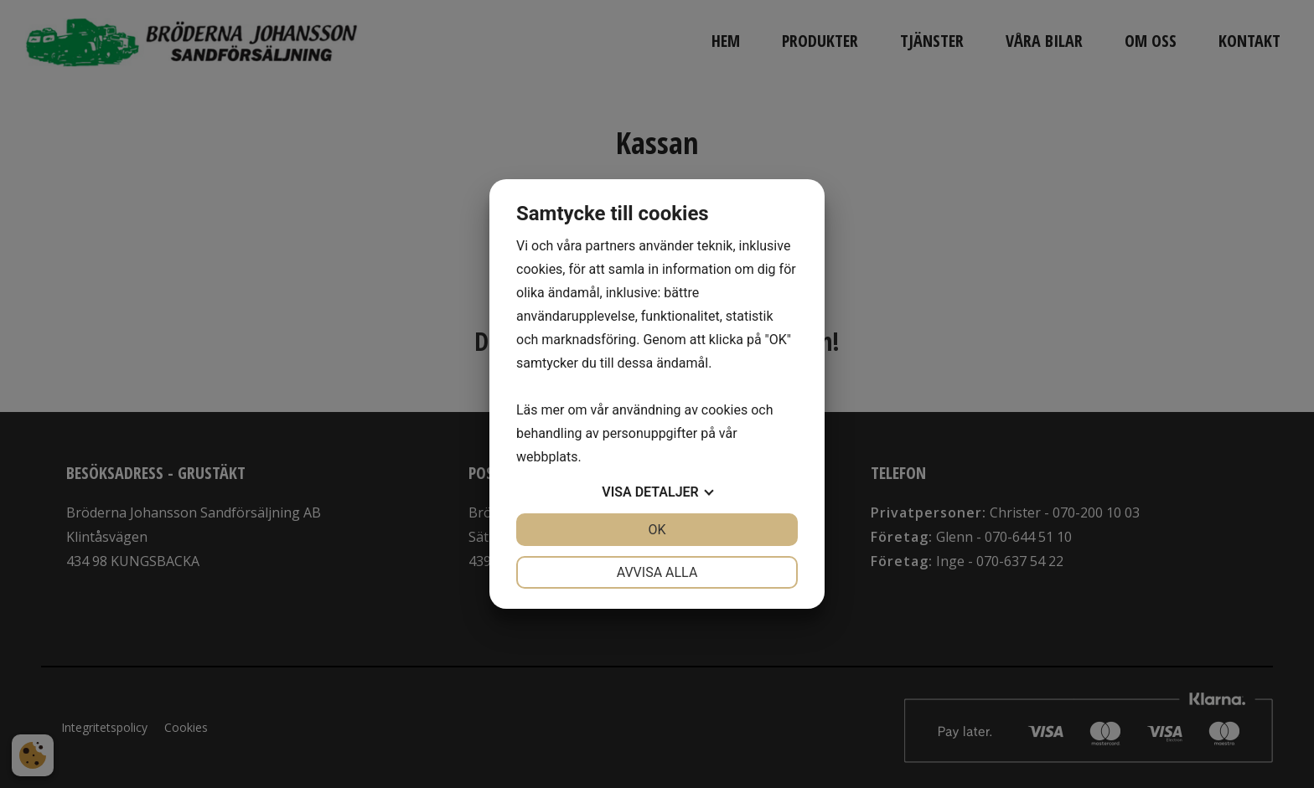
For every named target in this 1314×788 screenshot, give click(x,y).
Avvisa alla (657, 572)
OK (656, 530)
